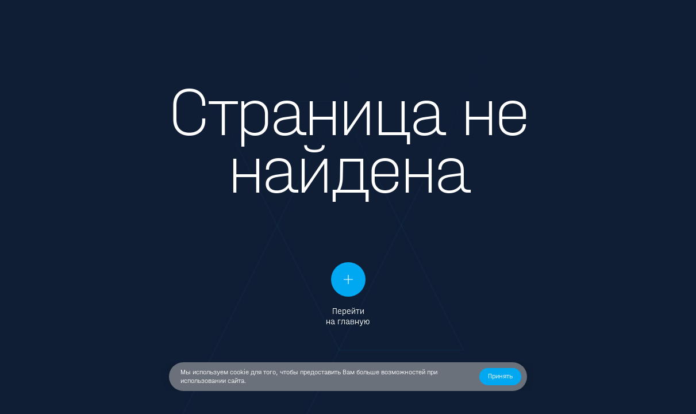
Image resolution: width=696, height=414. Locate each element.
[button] (500, 376)
